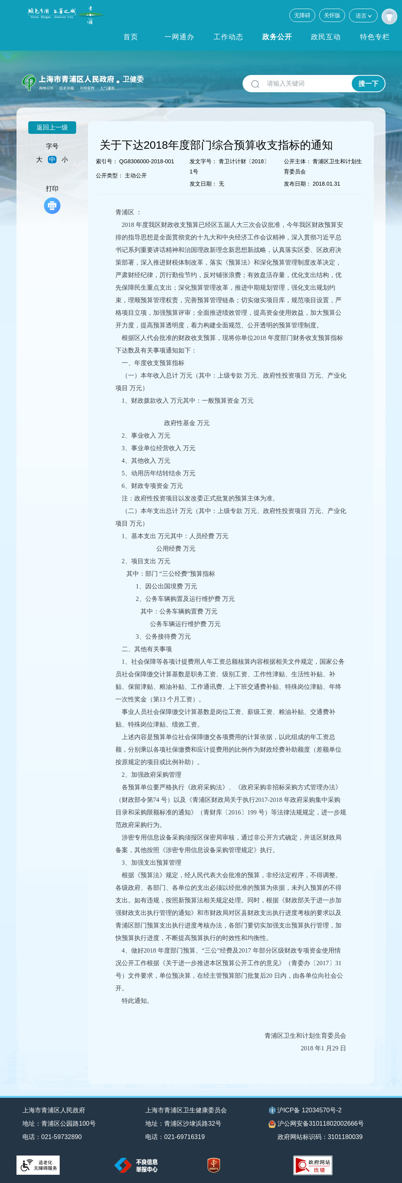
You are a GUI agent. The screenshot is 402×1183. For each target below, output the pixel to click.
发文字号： (203, 161)
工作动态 (228, 37)
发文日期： (203, 184)
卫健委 (133, 79)
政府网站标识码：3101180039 (320, 1137)
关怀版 (332, 15)
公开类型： (109, 175)
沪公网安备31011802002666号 (316, 1124)
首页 (130, 37)
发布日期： (297, 184)
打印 (52, 199)
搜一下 (368, 84)
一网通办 (179, 37)
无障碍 (302, 15)
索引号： (107, 161)
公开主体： (297, 161)
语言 (363, 15)
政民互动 (326, 37)
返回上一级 (52, 127)
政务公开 (277, 37)
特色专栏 (375, 37)
